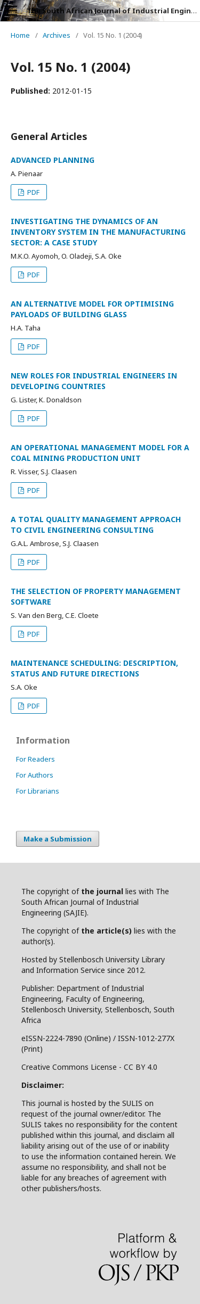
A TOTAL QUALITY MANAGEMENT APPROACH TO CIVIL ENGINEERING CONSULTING (96, 524)
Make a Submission (57, 839)
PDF (32, 192)
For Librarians (37, 791)
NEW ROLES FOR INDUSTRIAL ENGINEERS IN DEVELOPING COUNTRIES (94, 380)
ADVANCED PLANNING (52, 160)
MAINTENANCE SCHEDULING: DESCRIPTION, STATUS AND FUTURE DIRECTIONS (94, 668)
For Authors (34, 775)
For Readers (35, 759)
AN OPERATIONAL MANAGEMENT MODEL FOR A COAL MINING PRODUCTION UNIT (100, 452)
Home (20, 35)
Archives (56, 35)
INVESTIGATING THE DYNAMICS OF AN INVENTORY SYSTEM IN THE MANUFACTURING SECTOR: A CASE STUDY (98, 231)
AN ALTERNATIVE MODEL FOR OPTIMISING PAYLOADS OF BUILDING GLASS (92, 309)
